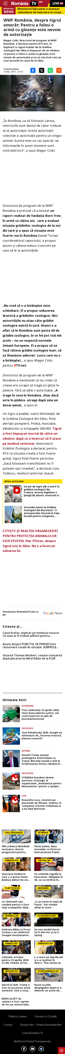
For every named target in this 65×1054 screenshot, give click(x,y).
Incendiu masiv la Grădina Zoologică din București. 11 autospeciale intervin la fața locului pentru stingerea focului (41, 511)
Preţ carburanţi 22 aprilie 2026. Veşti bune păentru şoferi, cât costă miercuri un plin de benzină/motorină (40, 714)
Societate (27, 728)
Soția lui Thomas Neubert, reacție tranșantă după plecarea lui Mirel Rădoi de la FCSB (32, 657)
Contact (7, 1024)
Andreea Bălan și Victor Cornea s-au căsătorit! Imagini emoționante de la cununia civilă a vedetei (16, 932)
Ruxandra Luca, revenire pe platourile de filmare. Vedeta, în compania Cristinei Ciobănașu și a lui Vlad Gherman (41, 804)
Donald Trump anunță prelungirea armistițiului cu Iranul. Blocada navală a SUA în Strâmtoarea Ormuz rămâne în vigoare (41, 759)
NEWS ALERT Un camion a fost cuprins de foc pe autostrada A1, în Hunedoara (15, 1001)
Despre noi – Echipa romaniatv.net (41, 1024)
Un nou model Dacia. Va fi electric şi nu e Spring (47, 932)
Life (24, 795)
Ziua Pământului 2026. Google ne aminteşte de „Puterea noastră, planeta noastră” (42, 735)
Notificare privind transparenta (32, 1041)
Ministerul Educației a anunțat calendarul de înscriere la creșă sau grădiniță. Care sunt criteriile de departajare (39, 10)
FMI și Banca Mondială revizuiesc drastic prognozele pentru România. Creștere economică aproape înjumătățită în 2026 (15, 849)
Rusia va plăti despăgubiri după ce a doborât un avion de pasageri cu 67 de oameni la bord (48, 987)
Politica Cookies (18, 1016)
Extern (26, 750)
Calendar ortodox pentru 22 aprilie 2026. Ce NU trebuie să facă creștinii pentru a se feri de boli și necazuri (15, 960)
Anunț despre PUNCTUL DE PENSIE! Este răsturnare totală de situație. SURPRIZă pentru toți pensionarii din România (29, 646)
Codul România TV (32, 1032)
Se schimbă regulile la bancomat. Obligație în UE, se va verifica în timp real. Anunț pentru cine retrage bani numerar (48, 877)
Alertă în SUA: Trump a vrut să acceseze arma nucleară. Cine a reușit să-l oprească (16, 987)
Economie (28, 705)
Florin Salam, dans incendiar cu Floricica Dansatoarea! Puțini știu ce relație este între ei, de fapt (47, 849)
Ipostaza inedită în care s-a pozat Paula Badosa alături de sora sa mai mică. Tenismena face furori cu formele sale (16, 877)
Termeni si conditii (46, 1016)
